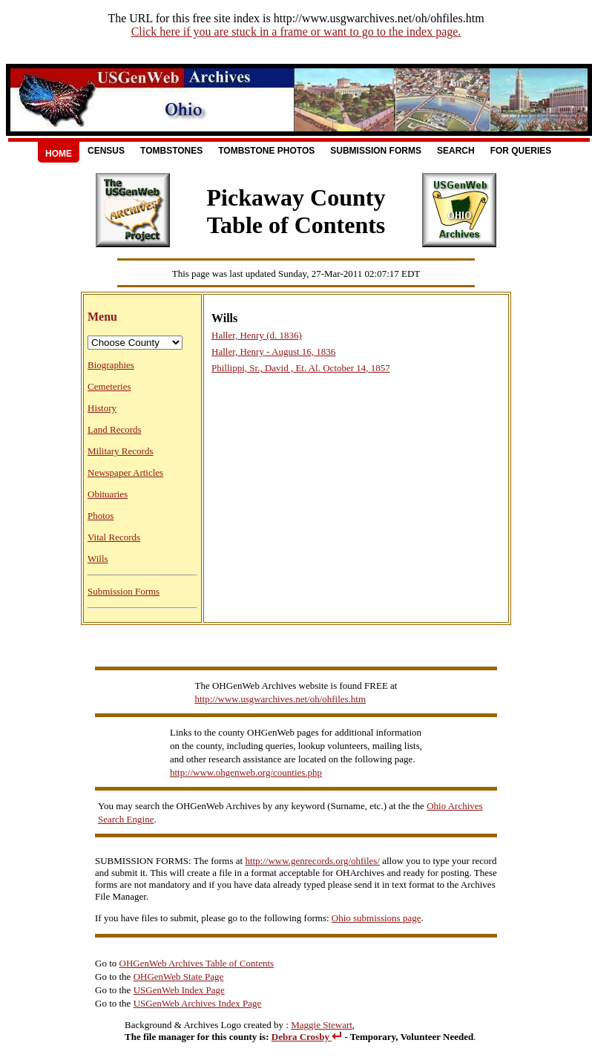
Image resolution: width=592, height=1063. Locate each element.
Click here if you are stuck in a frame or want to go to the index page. (296, 31)
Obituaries (108, 494)
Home (58, 153)
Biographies (111, 364)
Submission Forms (375, 150)
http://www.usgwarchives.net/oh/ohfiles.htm (280, 698)
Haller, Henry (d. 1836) (256, 335)
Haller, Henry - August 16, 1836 (273, 351)
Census (106, 150)
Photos (101, 515)
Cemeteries (109, 386)
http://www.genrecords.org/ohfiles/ (312, 860)
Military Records (120, 451)
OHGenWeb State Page (179, 976)
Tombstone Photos (266, 150)
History (102, 407)
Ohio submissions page (376, 917)
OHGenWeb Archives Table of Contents (196, 963)
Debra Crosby (307, 1036)
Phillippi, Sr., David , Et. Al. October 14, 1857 (300, 367)
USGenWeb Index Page (179, 989)
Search (456, 150)
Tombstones (171, 150)
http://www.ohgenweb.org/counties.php (246, 772)
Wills (98, 558)
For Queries (521, 150)
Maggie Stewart (321, 1024)
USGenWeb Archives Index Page (198, 1003)
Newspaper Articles (125, 472)
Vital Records (114, 537)
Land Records (115, 429)
